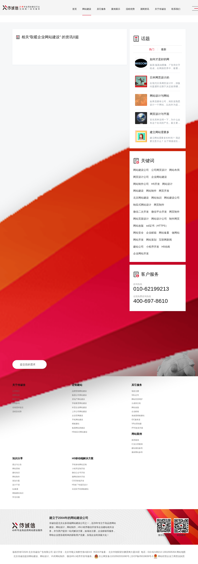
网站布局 (174, 169)
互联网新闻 (165, 239)
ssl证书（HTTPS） (157, 225)
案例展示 (106, 13)
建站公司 (138, 246)
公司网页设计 (159, 169)
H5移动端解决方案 (82, 458)
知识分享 (17, 458)
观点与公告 (17, 464)
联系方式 (16, 399)
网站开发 (138, 239)
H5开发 (155, 183)
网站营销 (16, 469)
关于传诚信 (151, 13)
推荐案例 (135, 440)
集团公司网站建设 (79, 395)
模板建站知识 (17, 493)
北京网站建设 (141, 197)
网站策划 (151, 239)
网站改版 (138, 225)
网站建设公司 (141, 169)
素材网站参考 (137, 452)
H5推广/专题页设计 (80, 485)
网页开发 (164, 190)
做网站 (176, 232)
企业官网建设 (77, 416)
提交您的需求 (27, 364)
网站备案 (164, 232)
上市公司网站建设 (79, 411)
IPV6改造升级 (137, 428)
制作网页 (174, 218)
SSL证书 (135, 395)
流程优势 (121, 13)
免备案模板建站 (138, 416)
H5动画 (165, 246)
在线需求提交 (17, 407)
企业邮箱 (151, 232)
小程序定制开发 (78, 469)
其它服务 (92, 13)
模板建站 (75, 424)
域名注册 (135, 391)
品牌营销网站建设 (79, 391)
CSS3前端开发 (78, 481)
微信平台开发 (159, 211)
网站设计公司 (159, 218)
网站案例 (137, 433)
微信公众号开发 (78, 473)
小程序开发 (152, 246)
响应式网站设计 (142, 204)
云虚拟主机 (136, 403)
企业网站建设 (159, 176)
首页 (65, 13)
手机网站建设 (77, 420)
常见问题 (16, 497)
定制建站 (77, 384)
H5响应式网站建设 (79, 432)
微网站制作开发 (78, 477)
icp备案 (15, 489)
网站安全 (138, 232)
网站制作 (151, 190)
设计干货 (16, 485)
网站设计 (167, 183)
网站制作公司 (141, 183)
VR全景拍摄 (137, 424)
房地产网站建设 (78, 399)
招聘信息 (16, 395)
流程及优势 (17, 411)
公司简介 (16, 391)
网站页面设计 (141, 218)
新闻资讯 (136, 13)
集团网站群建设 (78, 428)
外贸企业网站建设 (79, 407)
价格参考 (16, 403)
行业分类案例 (137, 444)
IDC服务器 (136, 420)
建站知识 (16, 473)
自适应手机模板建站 (80, 489)
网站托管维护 (137, 399)
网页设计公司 (141, 176)
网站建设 (77, 13)
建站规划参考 (137, 448)
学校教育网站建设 (79, 403)
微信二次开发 (141, 211)
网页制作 (159, 204)
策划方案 (16, 481)
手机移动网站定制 (79, 464)
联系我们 (167, 13)
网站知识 (156, 197)
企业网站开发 (141, 253)
